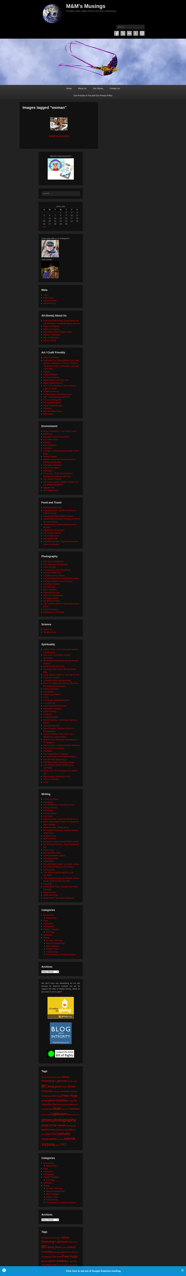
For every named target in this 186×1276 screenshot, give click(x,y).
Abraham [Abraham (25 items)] (45, 1077)
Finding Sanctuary (51, 689)
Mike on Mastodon (51, 337)
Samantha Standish (51, 726)
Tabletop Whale (49, 632)
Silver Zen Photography (53, 595)
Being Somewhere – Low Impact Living (59, 431)
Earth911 (47, 442)
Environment (48, 915)
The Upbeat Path (50, 539)
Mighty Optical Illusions (53, 383)
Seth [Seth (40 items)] (70, 1129)
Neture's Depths (50, 456)
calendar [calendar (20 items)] (56, 1091)
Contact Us (115, 88)
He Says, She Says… (55, 940)
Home (69, 88)
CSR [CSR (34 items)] (53, 1096)
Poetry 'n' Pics (52, 949)
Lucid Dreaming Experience (55, 706)
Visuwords (47, 884)
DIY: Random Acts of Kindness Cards (59, 805)
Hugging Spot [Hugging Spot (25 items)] (47, 1109)
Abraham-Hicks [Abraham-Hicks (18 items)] (55, 1077)
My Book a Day (49, 836)
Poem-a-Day (48, 850)
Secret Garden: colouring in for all (57, 394)
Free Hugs (50, 932)
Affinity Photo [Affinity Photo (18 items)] (73, 1081)
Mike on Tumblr (49, 340)
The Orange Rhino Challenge (55, 754)
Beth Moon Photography (53, 561)
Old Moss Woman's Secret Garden (57, 581)
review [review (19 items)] (65, 1130)
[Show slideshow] (59, 136)
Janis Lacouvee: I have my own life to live (60, 819)
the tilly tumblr (49, 870)
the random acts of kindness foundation (59, 756)
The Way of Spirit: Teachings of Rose (58, 762)
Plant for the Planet (51, 468)
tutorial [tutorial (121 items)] (69, 1139)
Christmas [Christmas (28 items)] (46, 1096)
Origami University (51, 391)
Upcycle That (48, 487)
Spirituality (47, 935)
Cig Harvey (48, 802)
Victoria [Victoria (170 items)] (48, 1144)
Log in (45, 295)
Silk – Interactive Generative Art (56, 397)
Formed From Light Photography (57, 570)
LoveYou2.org (49, 703)
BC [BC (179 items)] (44, 1086)
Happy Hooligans (50, 374)
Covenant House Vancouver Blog (57, 680)
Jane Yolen (48, 816)
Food (45, 921)
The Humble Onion (51, 536)
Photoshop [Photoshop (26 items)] (71, 1126)
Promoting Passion (51, 592)
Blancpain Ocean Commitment (56, 437)
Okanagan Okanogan (52, 465)
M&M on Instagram (51, 326)
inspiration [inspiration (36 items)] (74, 1108)
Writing (46, 938)
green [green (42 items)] (44, 1100)
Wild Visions (48, 414)
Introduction (48, 923)
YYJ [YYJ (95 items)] (63, 1144)
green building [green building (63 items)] (57, 1100)
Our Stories (98, 88)
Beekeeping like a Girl (52, 507)
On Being (47, 714)
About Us (82, 88)
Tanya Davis (48, 861)
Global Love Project (51, 694)
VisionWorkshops (50, 609)
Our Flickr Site (49, 587)
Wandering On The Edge (53, 612)
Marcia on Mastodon (51, 335)
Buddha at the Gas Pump (54, 666)
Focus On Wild (49, 567)
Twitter (122, 33)
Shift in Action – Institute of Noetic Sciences (61, 745)
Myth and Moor (49, 839)
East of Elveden (50, 445)
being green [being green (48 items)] (54, 1086)
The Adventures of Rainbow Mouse (61, 954)
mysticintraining (49, 711)
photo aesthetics (50, 590)
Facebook (116, 33)
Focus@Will (48, 692)
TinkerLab (47, 408)
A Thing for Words (50, 799)
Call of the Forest (50, 439)
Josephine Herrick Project (54, 575)
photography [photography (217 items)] (64, 1120)
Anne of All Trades (51, 357)
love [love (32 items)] (70, 1114)
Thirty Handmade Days (53, 405)
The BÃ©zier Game (51, 601)
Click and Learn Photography (55, 564)
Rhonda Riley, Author (52, 853)
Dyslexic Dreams (50, 808)
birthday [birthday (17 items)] (65, 1087)
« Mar (43, 227)
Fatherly (46, 372)
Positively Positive (50, 717)
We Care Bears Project (53, 411)
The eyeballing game (52, 403)
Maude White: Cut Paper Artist (56, 380)
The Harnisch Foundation (54, 748)
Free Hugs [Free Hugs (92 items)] (70, 1095)
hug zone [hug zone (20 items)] (65, 1109)
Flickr (129, 33)
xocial (45, 782)
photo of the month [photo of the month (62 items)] (53, 1125)
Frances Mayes (49, 813)
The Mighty (48, 751)
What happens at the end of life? (56, 776)
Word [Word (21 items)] (57, 1145)
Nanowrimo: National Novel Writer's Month (61, 841)
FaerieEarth (48, 810)
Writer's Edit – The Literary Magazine (58, 898)
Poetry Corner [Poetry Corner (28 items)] (55, 1130)
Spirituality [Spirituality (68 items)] (63, 1133)
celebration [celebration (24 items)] (65, 1091)
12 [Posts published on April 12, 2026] (44, 218)
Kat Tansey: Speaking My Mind (56, 700)
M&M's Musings (85, 6)
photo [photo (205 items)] (46, 1120)
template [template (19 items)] (60, 1139)
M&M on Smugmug (51, 329)
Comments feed (50, 301)
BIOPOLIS (47, 434)
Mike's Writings (52, 946)
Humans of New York (52, 573)
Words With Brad (50, 895)
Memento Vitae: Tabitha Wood (55, 827)
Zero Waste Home (51, 490)
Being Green (51, 918)
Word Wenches (49, 892)
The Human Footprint (52, 479)
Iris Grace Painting (51, 377)
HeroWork (47, 448)
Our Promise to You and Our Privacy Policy (93, 95)
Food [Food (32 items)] (58, 1096)
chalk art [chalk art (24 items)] (73, 1091)
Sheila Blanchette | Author (54, 855)
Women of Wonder (51, 779)
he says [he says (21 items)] (70, 1101)
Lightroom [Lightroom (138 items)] (58, 1114)
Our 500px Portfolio (51, 584)
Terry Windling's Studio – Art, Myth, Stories (61, 864)
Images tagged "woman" (45, 107)
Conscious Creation (51, 677)
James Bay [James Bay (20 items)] (45, 1115)
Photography (48, 926)
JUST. (45, 697)
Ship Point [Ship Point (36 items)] (50, 1134)
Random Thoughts (51, 929)
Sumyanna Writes (50, 598)
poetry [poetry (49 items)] (45, 1129)
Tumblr (135, 33)
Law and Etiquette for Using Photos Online (61, 578)
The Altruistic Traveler (52, 533)
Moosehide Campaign (52, 709)
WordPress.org (49, 303)
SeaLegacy (48, 471)
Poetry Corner (52, 952)
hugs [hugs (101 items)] (57, 1108)
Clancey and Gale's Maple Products (58, 516)
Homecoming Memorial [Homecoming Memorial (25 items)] (68, 1104)
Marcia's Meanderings (55, 943)
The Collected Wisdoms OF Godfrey (58, 867)
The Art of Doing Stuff (52, 400)
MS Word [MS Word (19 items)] (75, 1115)
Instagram (142, 33)
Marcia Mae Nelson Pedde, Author (57, 332)
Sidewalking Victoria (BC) (54, 530)
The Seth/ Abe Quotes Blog (54, 759)
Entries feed (48, 298)
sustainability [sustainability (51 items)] (49, 1138)
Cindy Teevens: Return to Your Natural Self (61, 675)
